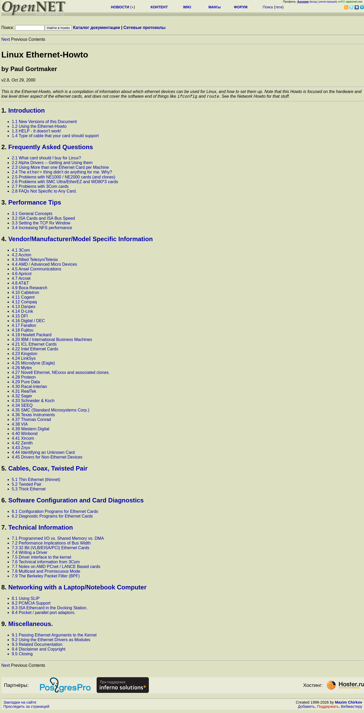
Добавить (306, 708)
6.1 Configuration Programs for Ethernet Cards (55, 513)
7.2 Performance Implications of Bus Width (51, 544)
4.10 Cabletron (25, 294)
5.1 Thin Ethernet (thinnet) (36, 481)
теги (278, 7)
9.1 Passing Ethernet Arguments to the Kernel (54, 636)
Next (5, 39)
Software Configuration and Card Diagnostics (76, 501)
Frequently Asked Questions (50, 147)
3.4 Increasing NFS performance (42, 229)
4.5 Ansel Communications (36, 270)
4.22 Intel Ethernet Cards (35, 350)
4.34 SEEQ (22, 407)
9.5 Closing (22, 655)
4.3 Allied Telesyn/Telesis (35, 261)
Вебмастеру (351, 708)
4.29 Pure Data (26, 383)
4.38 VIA (20, 426)
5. (4, 469)
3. (4, 203)
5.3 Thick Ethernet (29, 490)
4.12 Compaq (24, 303)
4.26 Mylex (22, 369)
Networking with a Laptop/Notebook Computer (77, 588)
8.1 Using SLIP (26, 600)
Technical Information (40, 528)
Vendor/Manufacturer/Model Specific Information (80, 240)
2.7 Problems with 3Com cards (40, 188)
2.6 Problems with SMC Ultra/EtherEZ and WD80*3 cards (65, 183)
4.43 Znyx (21, 449)
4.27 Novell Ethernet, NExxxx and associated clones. (61, 374)
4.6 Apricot (22, 275)
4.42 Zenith (22, 444)
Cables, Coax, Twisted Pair (48, 469)
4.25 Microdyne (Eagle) (33, 364)
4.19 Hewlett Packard (31, 336)
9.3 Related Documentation (37, 646)
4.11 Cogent (23, 299)
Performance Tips (34, 203)
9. (4, 625)
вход (313, 1)
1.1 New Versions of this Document (44, 122)
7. (4, 528)
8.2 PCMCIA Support (31, 604)
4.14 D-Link (22, 313)
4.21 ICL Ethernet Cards (34, 346)
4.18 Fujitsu (22, 331)
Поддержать (328, 708)
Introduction (26, 111)
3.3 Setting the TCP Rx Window (41, 224)
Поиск (268, 7)
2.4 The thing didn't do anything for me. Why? (62, 173)
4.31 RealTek (24, 393)
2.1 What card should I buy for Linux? (46, 158)
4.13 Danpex (24, 308)
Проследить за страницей (26, 708)
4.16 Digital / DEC (28, 322)
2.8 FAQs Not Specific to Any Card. (44, 192)
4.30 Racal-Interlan (29, 388)
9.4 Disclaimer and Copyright (38, 650)
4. (4, 240)
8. (4, 588)
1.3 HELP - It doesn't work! (36, 132)
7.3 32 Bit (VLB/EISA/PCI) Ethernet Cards (50, 549)
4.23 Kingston (24, 355)
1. (4, 111)
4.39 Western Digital (30, 430)
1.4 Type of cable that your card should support (55, 136)
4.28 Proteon (24, 378)
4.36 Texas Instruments (33, 416)
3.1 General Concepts (32, 215)
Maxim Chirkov (348, 704)
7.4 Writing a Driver (30, 554)
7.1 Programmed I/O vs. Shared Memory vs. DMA (58, 540)
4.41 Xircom (23, 440)
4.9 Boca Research (29, 289)
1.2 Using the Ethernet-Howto (39, 127)
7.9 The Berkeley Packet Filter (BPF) (46, 577)
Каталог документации (96, 27)
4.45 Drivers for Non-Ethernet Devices (47, 458)
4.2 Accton (21, 256)
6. (4, 501)
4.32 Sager (22, 397)
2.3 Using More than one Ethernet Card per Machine (60, 168)
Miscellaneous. (30, 625)
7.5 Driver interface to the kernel (41, 559)
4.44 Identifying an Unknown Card (43, 454)
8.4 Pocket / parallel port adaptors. (43, 614)
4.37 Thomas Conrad (31, 421)
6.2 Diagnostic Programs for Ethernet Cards (52, 517)
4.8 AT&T (20, 284)
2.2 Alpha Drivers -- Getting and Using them (52, 163)
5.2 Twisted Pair (27, 486)
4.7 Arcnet (21, 280)
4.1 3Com (21, 252)
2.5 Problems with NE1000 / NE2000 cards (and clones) (63, 178)
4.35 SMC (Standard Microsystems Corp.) (50, 411)
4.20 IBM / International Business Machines (52, 341)
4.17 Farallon (24, 327)
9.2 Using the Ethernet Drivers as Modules (51, 641)
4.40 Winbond (25, 435)
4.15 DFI (20, 317)
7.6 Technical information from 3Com (46, 563)
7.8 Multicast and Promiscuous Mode (46, 573)
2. (4, 147)
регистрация (327, 1)
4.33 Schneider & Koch (33, 402)
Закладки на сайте (19, 704)
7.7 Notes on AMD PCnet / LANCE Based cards (56, 568)
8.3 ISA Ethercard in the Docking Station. (49, 609)
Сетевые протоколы (145, 27)
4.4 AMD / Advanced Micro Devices (44, 266)
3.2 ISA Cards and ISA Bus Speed (43, 220)
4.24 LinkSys (24, 360)
